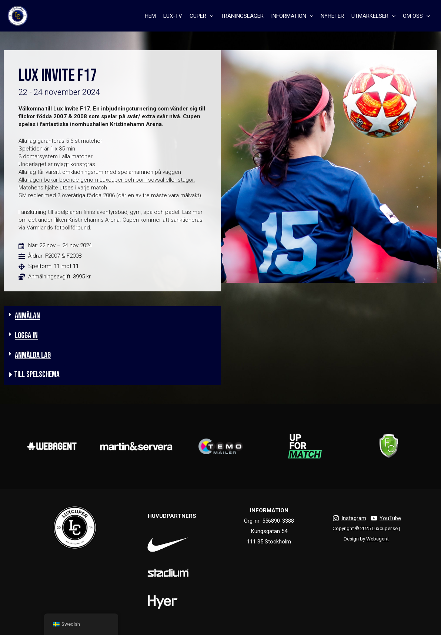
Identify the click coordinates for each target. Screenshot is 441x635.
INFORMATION (292, 16)
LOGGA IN (26, 335)
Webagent (377, 539)
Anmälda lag (33, 355)
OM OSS (416, 16)
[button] (112, 316)
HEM (150, 16)
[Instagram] (349, 518)
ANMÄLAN (27, 316)
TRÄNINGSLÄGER (242, 16)
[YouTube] (386, 518)
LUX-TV (172, 16)
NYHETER (332, 16)
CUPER (201, 16)
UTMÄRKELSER (373, 16)
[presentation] (209, 16)
